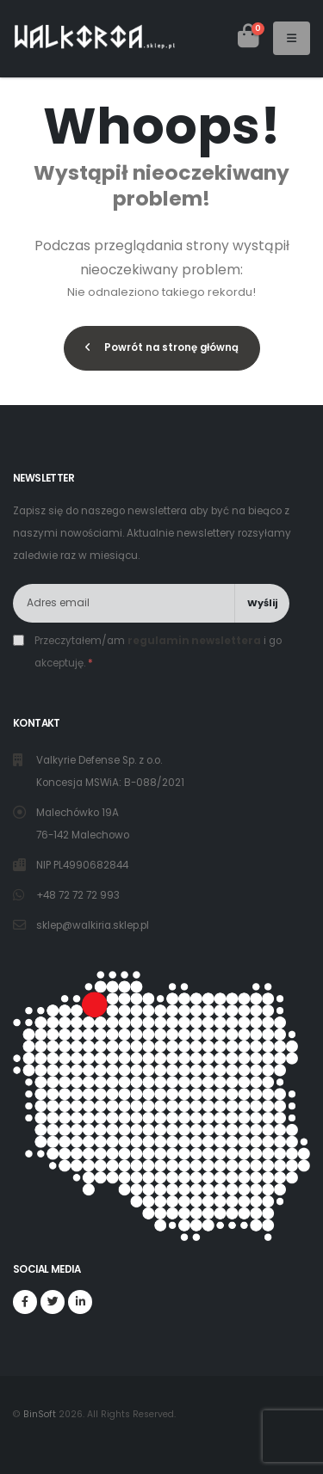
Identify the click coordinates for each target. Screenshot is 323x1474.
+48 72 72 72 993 (79, 895)
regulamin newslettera (194, 641)
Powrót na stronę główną (162, 347)
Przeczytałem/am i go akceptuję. (158, 652)
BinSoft (39, 1414)
